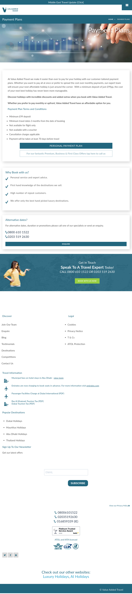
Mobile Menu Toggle (127, 5)
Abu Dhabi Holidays (16, 434)
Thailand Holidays (15, 440)
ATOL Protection (76, 344)
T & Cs (71, 337)
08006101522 (68, 512)
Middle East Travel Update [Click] (66, 2)
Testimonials (8, 344)
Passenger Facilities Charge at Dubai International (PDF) (38, 393)
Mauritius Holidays (16, 427)
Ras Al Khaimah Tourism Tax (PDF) (28, 401)
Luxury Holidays (56, 576)
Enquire (66, 244)
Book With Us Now (87, 281)
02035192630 (68, 517)
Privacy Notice (75, 331)
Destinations (8, 350)
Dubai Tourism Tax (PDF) (23, 403)
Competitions (9, 356)
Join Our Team (9, 324)
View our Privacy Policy (119, 505)
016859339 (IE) (67, 521)
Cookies (72, 324)
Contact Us (7, 363)
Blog (4, 337)
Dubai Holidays (14, 421)
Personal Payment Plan (66, 145)
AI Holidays (80, 576)
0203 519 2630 (18, 236)
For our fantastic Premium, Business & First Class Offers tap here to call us (66, 153)
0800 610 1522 (18, 232)
